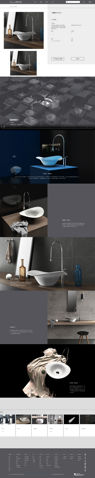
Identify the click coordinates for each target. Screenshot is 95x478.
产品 (35, 1)
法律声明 (71, 456)
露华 (40, 458)
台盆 (13, 6)
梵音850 (10, 468)
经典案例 (64, 456)
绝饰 (9, 458)
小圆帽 (34, 460)
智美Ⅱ (17, 460)
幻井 (47, 458)
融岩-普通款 (27, 458)
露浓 (40, 456)
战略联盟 (56, 465)
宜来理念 (56, 458)
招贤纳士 (79, 460)
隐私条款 (71, 458)
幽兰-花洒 (41, 465)
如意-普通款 (27, 460)
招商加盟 (79, 456)
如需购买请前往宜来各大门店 (76, 25)
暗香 (33, 456)
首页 (10, 6)
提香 (9, 470)
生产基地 (56, 460)
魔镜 (17, 456)
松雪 (47, 463)
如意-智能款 (18, 458)
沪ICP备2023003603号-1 (28, 474)
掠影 (9, 460)
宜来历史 (56, 456)
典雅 (9, 456)
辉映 (40, 463)
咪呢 (47, 460)
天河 (9, 463)
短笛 (17, 463)
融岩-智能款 (18, 465)
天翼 (9, 465)
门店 (52, 1)
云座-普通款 (27, 456)
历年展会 (56, 463)
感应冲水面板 (48, 465)
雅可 (33, 458)
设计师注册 (79, 458)
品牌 (41, 1)
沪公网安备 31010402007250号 (37, 474)
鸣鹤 (40, 460)
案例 (47, 1)
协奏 (25, 463)
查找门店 (64, 458)
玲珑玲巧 (47, 456)
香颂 (25, 465)
